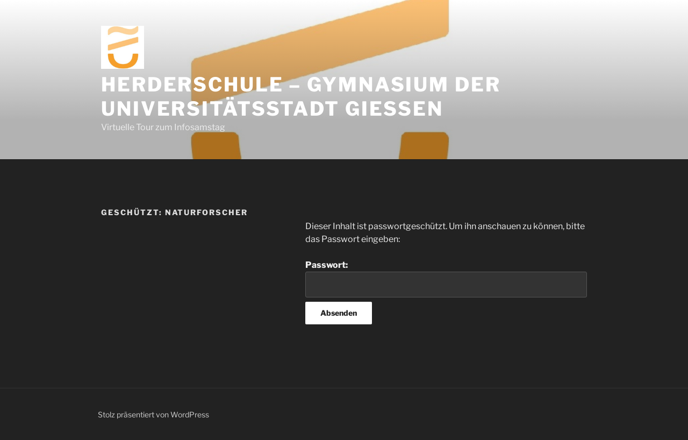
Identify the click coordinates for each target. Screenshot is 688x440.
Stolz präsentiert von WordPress (153, 414)
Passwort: (446, 278)
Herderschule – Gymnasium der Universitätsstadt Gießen (301, 96)
